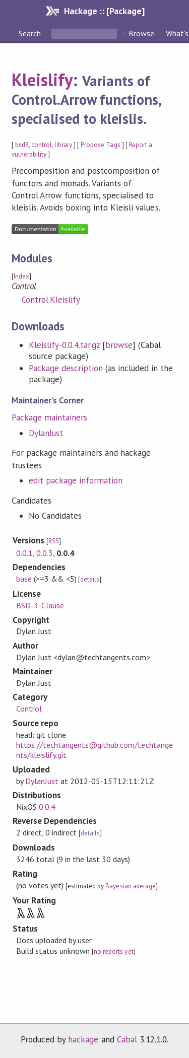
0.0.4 (47, 807)
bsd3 (22, 144)
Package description (66, 368)
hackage (83, 1039)
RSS (53, 541)
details (89, 579)
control (41, 144)
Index (21, 276)
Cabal (127, 1039)
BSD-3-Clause (40, 605)
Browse (141, 33)
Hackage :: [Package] (104, 11)
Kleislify (42, 79)
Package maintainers (49, 417)
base (24, 579)
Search (31, 33)
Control (29, 708)
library (63, 144)
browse (119, 344)
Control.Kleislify (51, 299)
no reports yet (113, 951)
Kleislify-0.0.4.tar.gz (64, 344)
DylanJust (46, 433)
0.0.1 (24, 553)
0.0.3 (44, 553)
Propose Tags (100, 144)
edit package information (76, 480)
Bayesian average (130, 886)
